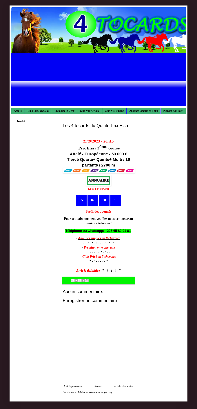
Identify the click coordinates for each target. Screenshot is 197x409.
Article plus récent (73, 386)
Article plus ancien (123, 386)
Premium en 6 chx (64, 111)
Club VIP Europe (114, 111)
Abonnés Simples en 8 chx (143, 111)
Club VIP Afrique (89, 111)
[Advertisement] (98, 80)
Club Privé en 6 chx (38, 111)
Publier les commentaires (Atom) (95, 392)
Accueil (18, 111)
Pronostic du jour (173, 111)
